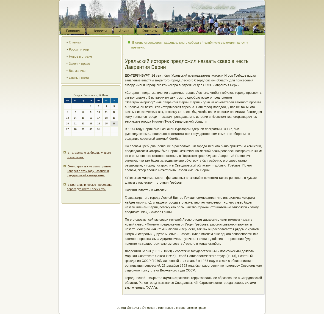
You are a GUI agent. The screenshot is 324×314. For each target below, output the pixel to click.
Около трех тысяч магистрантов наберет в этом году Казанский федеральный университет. (89, 171)
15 (83, 118)
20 (67, 123)
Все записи (77, 70)
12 (114, 112)
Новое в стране (80, 56)
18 (106, 118)
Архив (124, 31)
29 (83, 129)
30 (90, 129)
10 (98, 112)
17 (98, 118)
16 (90, 118)
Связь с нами (79, 78)
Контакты (150, 31)
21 (75, 123)
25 (106, 123)
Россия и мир (79, 49)
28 (75, 129)
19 (114, 118)
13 (67, 118)
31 (98, 129)
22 (83, 123)
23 (90, 123)
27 (67, 129)
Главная (73, 31)
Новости (99, 31)
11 (106, 112)
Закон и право (79, 63)
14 (75, 118)
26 (114, 123)
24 (98, 123)
